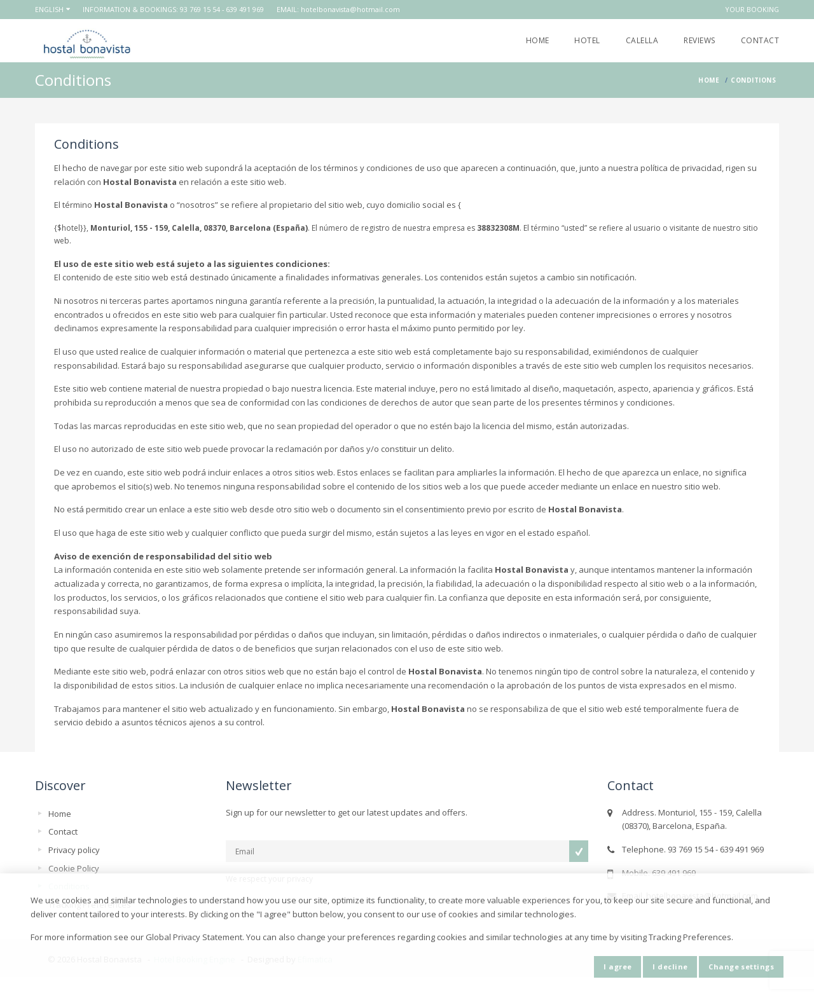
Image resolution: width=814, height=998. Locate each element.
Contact (760, 40)
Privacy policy (74, 850)
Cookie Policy (73, 868)
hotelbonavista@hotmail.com (350, 9)
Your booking (752, 9)
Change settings (741, 966)
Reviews (699, 40)
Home (537, 40)
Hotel (587, 40)
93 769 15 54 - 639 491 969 (222, 9)
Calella (642, 40)
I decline (669, 966)
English (49, 9)
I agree (617, 966)
